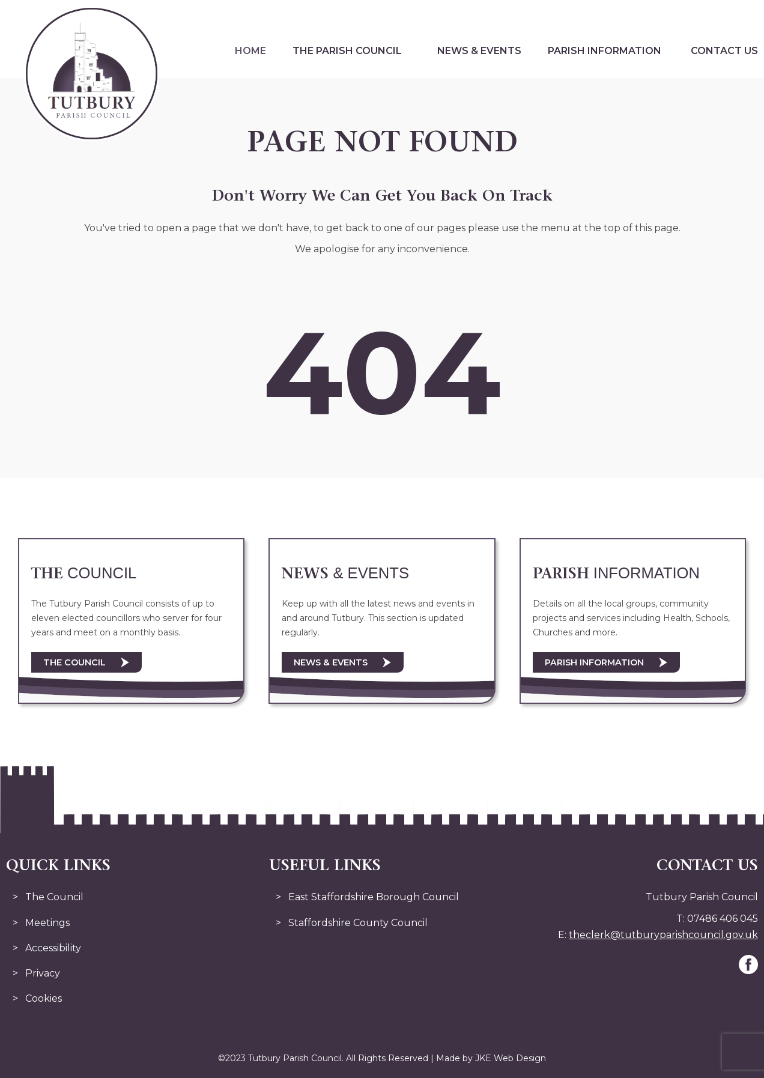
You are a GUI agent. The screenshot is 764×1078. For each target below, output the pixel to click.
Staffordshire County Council (358, 922)
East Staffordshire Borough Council (373, 897)
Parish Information (604, 50)
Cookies (43, 998)
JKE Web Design (510, 1058)
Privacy (42, 973)
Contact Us (724, 50)
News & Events (479, 50)
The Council (74, 662)
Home (250, 50)
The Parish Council (347, 50)
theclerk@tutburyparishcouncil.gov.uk (663, 934)
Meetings (47, 922)
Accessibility (53, 948)
